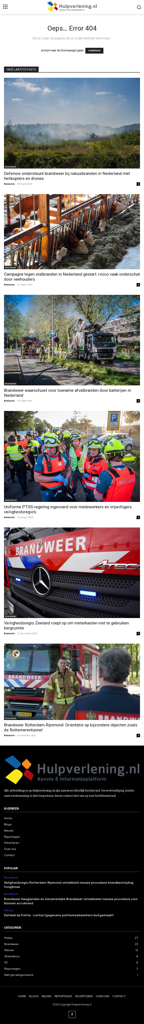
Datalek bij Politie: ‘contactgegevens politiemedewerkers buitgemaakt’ (59, 915)
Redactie (9, 183)
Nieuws (9, 910)
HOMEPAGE (94, 50)
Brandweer (10, 166)
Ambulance (11, 500)
